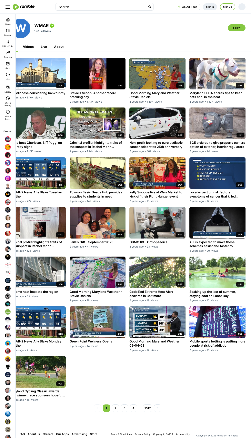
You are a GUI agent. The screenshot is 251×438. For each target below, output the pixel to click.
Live (55, 47)
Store (34, 429)
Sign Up (227, 6)
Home (8, 21)
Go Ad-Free (187, 7)
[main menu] (8, 7)
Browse (7, 32)
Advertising (91, 422)
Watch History (8, 101)
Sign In (210, 6)
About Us (45, 422)
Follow (236, 27)
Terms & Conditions (125, 422)
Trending (8, 54)
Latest (8, 76)
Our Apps (74, 422)
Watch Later (8, 115)
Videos (40, 47)
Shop (7, 65)
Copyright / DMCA (168, 422)
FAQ (33, 422)
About (70, 47)
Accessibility (188, 422)
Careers (59, 422)
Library (8, 89)
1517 (153, 396)
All (25, 47)
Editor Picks (7, 43)
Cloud (45, 429)
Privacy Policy (147, 422)
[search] (101, 6)
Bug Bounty (155, 429)
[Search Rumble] (149, 6)
